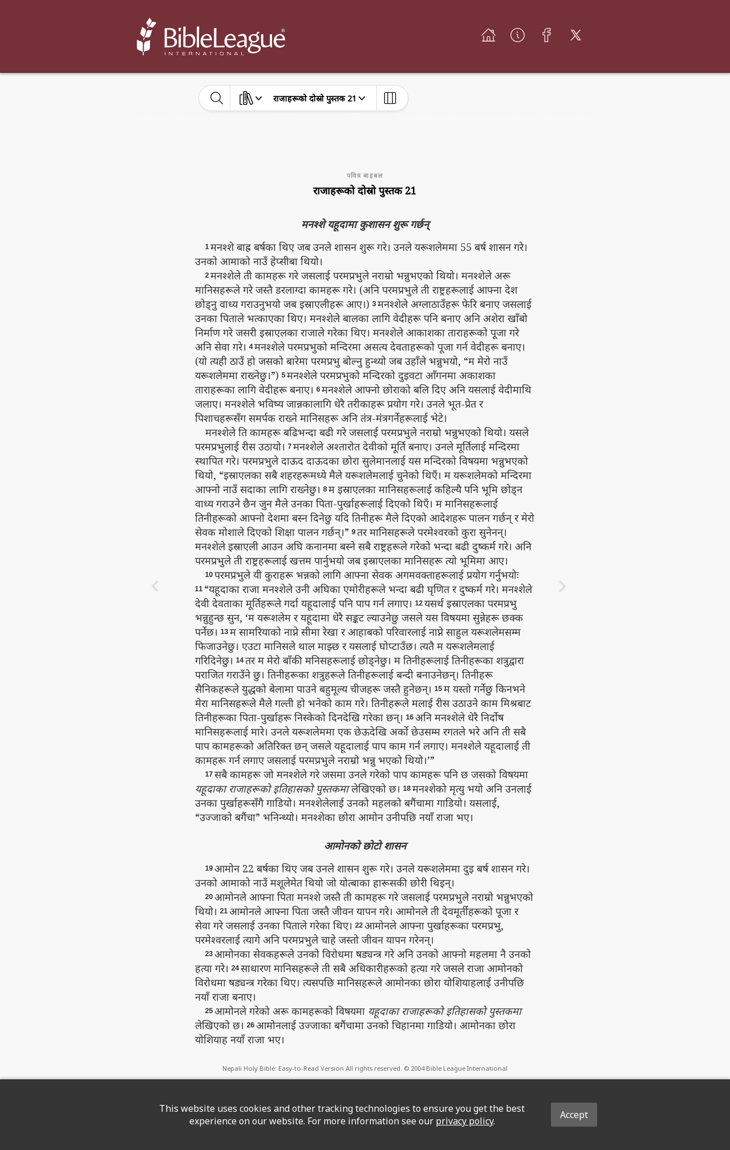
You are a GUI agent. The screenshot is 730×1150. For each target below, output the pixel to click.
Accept (574, 1114)
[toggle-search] (217, 98)
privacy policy (464, 1121)
